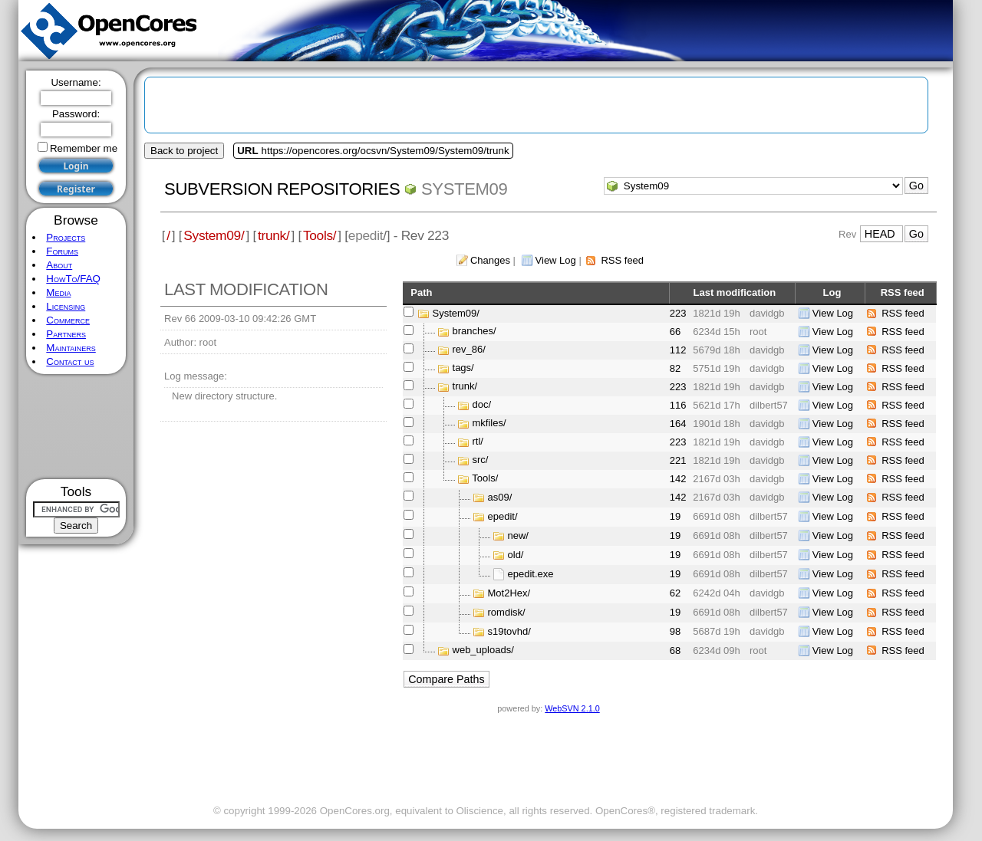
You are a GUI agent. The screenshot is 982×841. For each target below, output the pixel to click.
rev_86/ (469, 350)
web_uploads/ (483, 650)
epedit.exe (531, 574)
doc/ (482, 405)
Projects (65, 237)
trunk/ (273, 235)
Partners (66, 334)
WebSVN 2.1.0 (572, 708)
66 (675, 331)
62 (675, 593)
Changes (490, 260)
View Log (555, 260)
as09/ (500, 497)
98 (675, 631)
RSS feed (622, 260)
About (59, 265)
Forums (62, 251)
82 (675, 368)
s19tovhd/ (509, 631)
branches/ (474, 331)
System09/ (213, 235)
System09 (464, 189)
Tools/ (319, 235)
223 (678, 313)
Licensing (65, 306)
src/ (481, 460)
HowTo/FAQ (73, 278)
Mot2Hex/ (509, 593)
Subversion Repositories (282, 189)
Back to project (184, 150)
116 (678, 405)
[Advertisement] (76, 427)
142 (678, 479)
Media (58, 292)
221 (678, 460)
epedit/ (503, 516)
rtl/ (478, 442)
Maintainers (70, 347)
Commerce (68, 320)
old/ (516, 554)
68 (675, 650)
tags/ (463, 368)
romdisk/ (507, 612)
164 (678, 423)
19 (675, 516)
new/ (518, 535)
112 (678, 350)
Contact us (70, 361)
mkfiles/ (489, 423)
